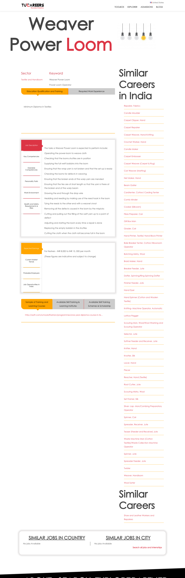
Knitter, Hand (130, 348)
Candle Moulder (132, 113)
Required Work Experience (92, 91)
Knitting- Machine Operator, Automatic (143, 308)
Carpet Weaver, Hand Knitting (139, 135)
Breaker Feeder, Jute (134, 268)
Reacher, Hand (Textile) (135, 377)
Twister (127, 468)
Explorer (132, 7)
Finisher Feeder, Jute (134, 283)
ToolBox (119, 7)
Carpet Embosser (132, 156)
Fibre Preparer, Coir (133, 214)
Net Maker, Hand (132, 178)
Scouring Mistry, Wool (134, 391)
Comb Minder (131, 199)
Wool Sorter (129, 483)
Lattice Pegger (131, 316)
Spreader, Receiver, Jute (136, 424)
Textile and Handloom (32, 79)
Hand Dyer (129, 290)
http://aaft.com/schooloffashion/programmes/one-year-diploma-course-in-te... (64, 315)
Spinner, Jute (130, 454)
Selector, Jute (130, 334)
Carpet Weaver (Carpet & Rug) (139, 163)
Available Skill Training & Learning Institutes (68, 304)
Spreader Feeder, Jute (135, 461)
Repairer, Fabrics (132, 106)
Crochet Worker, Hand (135, 142)
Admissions (147, 7)
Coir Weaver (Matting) (135, 171)
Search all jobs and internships (147, 547)
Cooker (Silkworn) (132, 207)
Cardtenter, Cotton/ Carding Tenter (141, 192)
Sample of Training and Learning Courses (36, 304)
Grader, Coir (130, 228)
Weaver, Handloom (133, 475)
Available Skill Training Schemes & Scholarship (99, 304)
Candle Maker (131, 149)
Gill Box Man (130, 221)
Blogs (159, 7)
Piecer (127, 370)
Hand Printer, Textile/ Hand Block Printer (143, 236)
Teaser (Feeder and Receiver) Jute (141, 431)
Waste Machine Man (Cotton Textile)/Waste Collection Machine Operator (141, 443)
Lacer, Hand (130, 363)
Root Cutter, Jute (132, 384)
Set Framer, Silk (131, 399)
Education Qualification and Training (45, 91)
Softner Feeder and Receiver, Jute (141, 341)
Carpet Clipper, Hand (134, 120)
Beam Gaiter (130, 185)
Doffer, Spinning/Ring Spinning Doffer (142, 276)
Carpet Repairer (132, 127)
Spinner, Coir (130, 417)
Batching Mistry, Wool (134, 254)
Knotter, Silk (129, 355)
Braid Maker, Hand (133, 261)
